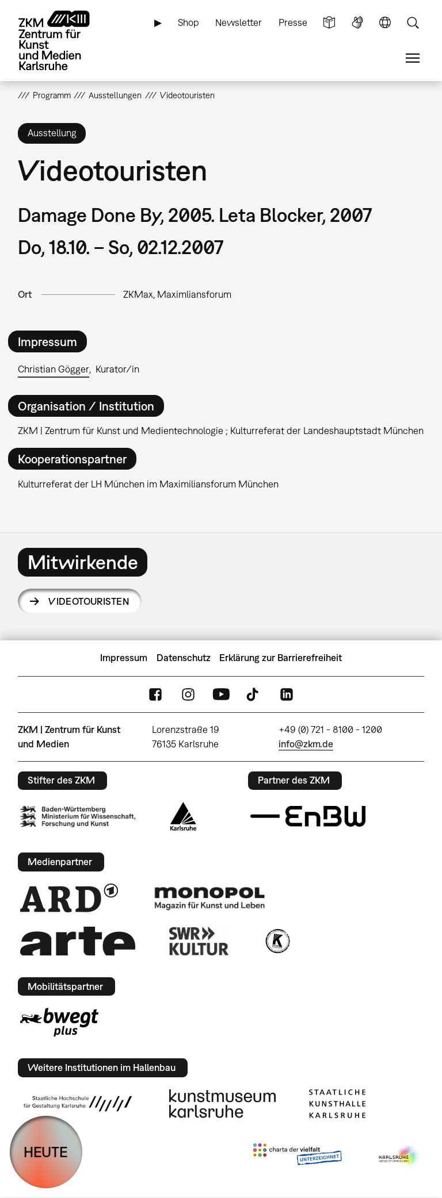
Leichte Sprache (329, 23)
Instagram (188, 694)
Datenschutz (184, 657)
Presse (293, 22)
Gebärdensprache (357, 23)
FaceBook (155, 694)
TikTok (253, 694)
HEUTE (46, 1151)
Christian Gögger (53, 369)
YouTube (221, 694)
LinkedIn (286, 694)
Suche (412, 23)
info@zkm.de (306, 744)
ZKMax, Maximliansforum (177, 294)
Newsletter (238, 22)
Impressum (123, 657)
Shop (188, 22)
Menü (412, 58)
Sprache (385, 23)
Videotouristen (88, 601)
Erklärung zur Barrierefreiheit (280, 657)
